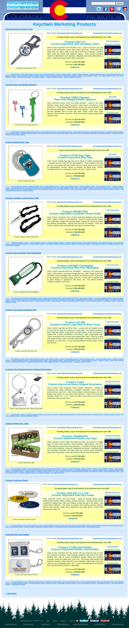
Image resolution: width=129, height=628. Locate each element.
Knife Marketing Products (52, 244)
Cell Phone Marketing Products (70, 581)
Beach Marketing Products (18, 132)
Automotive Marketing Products (20, 242)
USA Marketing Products (26, 190)
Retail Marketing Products (96, 471)
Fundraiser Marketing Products (67, 299)
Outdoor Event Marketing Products (72, 75)
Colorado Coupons (28, 624)
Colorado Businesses (11, 624)
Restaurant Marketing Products (79, 471)
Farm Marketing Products (105, 242)
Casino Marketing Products (97, 132)
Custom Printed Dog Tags (17, 142)
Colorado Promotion (26, 620)
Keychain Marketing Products (25, 75)
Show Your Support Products (79, 189)
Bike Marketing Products (52, 359)
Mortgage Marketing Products (25, 300)
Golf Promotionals (112, 41)
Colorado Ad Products (118, 624)
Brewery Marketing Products (47, 74)
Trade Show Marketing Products (72, 77)
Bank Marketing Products (18, 74)
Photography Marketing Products (67, 583)
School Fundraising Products (62, 189)
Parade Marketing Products (90, 75)
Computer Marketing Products (88, 581)
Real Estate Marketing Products (107, 75)
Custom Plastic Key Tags (17, 424)
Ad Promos (112, 97)
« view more (11, 593)
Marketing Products (39, 75)
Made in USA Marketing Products (84, 187)
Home (48, 620)
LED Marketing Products (116, 299)
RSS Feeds (72, 620)
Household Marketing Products (28, 133)
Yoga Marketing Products (57, 472)
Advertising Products (112, 49)
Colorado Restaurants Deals (80, 624)
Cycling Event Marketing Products (38, 360)
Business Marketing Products (63, 74)
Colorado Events (112, 62)
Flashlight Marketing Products (50, 299)
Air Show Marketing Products (19, 186)
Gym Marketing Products (66, 470)
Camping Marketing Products (38, 242)
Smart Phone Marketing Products (86, 583)
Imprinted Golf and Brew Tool (18, 29)
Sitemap (55, 620)
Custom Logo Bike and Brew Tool (20, 310)
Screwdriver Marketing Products (35, 361)
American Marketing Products (36, 186)
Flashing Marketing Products (33, 299)
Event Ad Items (112, 546)
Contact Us (75, 67)
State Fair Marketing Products (111, 189)
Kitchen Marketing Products (62, 133)
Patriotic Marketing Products (46, 189)
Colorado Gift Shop (100, 624)
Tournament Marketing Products (54, 77)
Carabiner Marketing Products (80, 74)
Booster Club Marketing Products (69, 186)
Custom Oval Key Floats (16, 480)
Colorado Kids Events (63, 624)
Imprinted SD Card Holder (17, 535)
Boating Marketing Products (48, 132)
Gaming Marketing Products (51, 470)
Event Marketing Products (114, 74)
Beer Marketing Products (32, 74)
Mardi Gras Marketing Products (103, 187)
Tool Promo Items (112, 210)
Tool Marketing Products (38, 77)
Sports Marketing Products (24, 77)
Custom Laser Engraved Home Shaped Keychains (28, 369)
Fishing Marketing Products (99, 525)
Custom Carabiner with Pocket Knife (22, 198)
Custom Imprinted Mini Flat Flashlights (23, 253)
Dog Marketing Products (17, 187)
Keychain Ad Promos (112, 381)
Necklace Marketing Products (13, 189)
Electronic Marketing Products (105, 581)
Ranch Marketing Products (98, 244)
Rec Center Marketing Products (61, 471)
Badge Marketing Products (52, 186)
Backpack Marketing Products (36, 581)
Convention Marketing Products (97, 74)
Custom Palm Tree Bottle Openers (21, 85)
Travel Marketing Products (18, 134)
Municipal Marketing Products (53, 75)
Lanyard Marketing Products (115, 470)
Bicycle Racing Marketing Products (35, 359)
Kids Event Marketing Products (65, 187)
